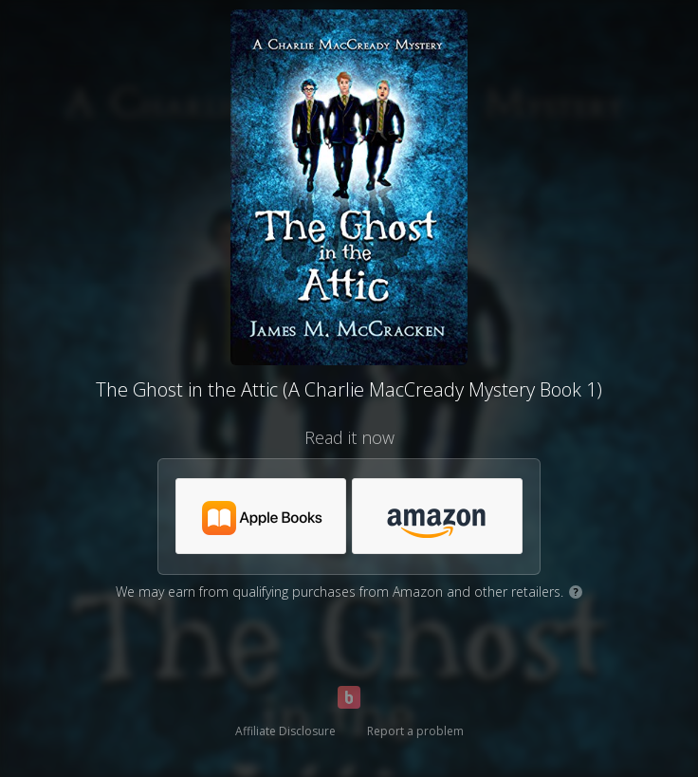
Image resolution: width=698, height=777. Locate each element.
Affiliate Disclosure (285, 731)
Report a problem (415, 731)
